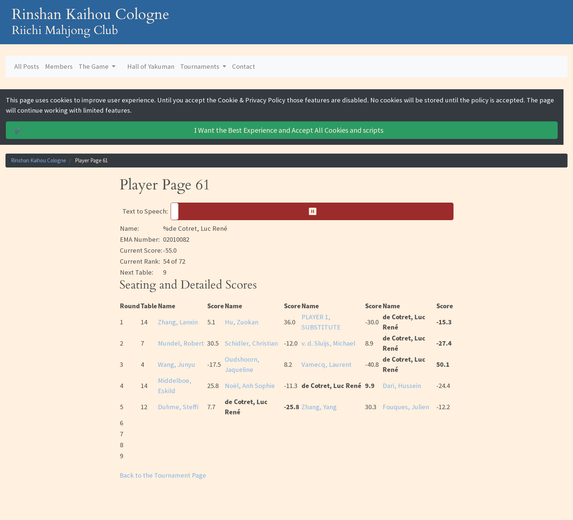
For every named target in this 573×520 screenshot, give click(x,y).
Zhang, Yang (319, 407)
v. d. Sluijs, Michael (328, 343)
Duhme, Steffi (178, 407)
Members (59, 66)
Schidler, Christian (251, 343)
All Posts (26, 66)
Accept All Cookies (197, 130)
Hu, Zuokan (241, 322)
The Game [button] (94, 66)
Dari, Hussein (402, 385)
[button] (312, 211)
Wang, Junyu (176, 364)
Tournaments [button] (200, 66)
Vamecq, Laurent (326, 364)
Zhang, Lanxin (178, 322)
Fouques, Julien (406, 407)
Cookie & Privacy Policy (251, 100)
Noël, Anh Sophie (250, 385)
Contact (243, 66)
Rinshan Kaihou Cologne (38, 160)
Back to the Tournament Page (162, 475)
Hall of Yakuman (150, 66)
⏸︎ (315, 211)
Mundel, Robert (181, 343)
